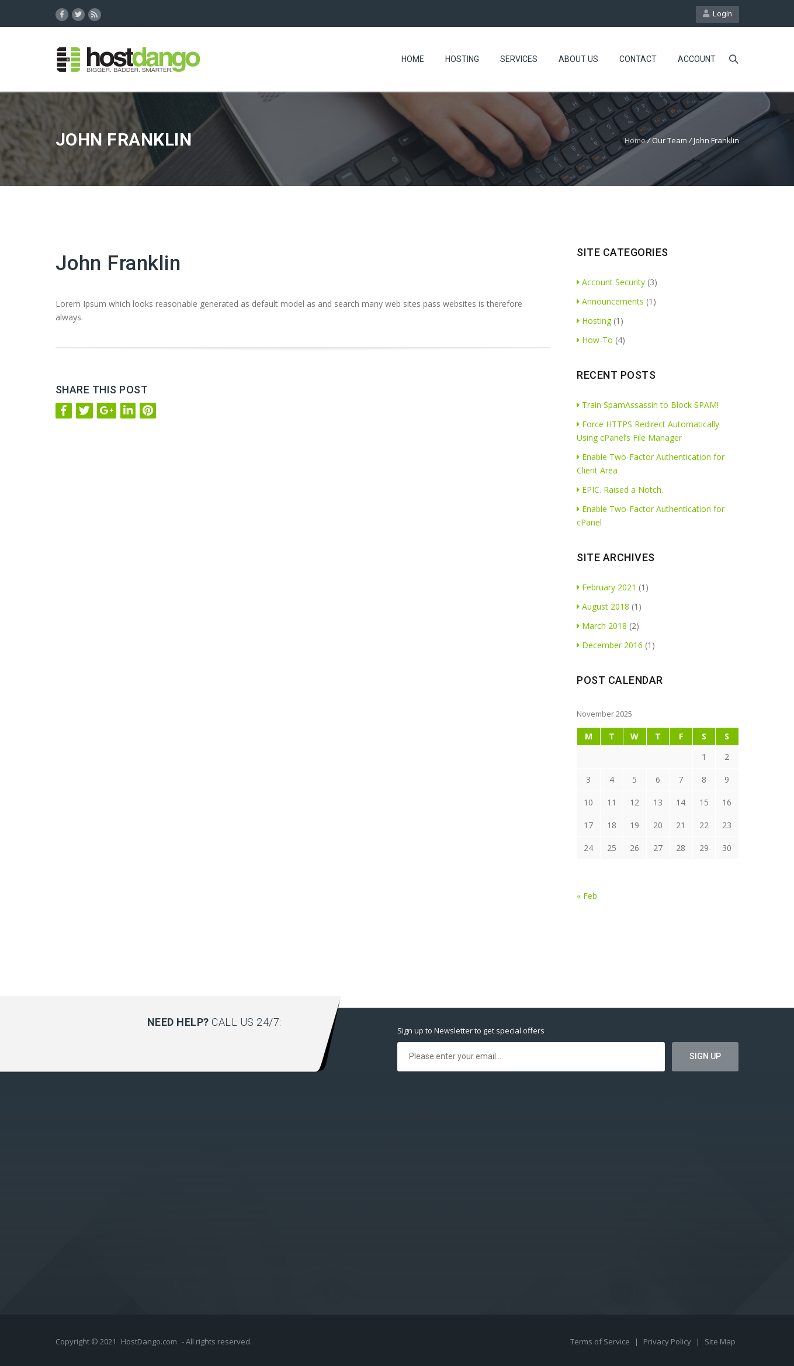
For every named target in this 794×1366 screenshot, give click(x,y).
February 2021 (606, 587)
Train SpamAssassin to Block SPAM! (648, 404)
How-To (595, 339)
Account (697, 59)
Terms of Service (601, 1341)
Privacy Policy (668, 1341)
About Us (578, 59)
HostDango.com (149, 1341)
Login (717, 13)
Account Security (611, 282)
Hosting (462, 59)
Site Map (720, 1341)
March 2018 (602, 625)
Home (412, 59)
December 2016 (610, 645)
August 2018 (603, 606)
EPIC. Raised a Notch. (620, 489)
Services (519, 59)
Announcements (610, 301)
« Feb (587, 895)
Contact (638, 59)
